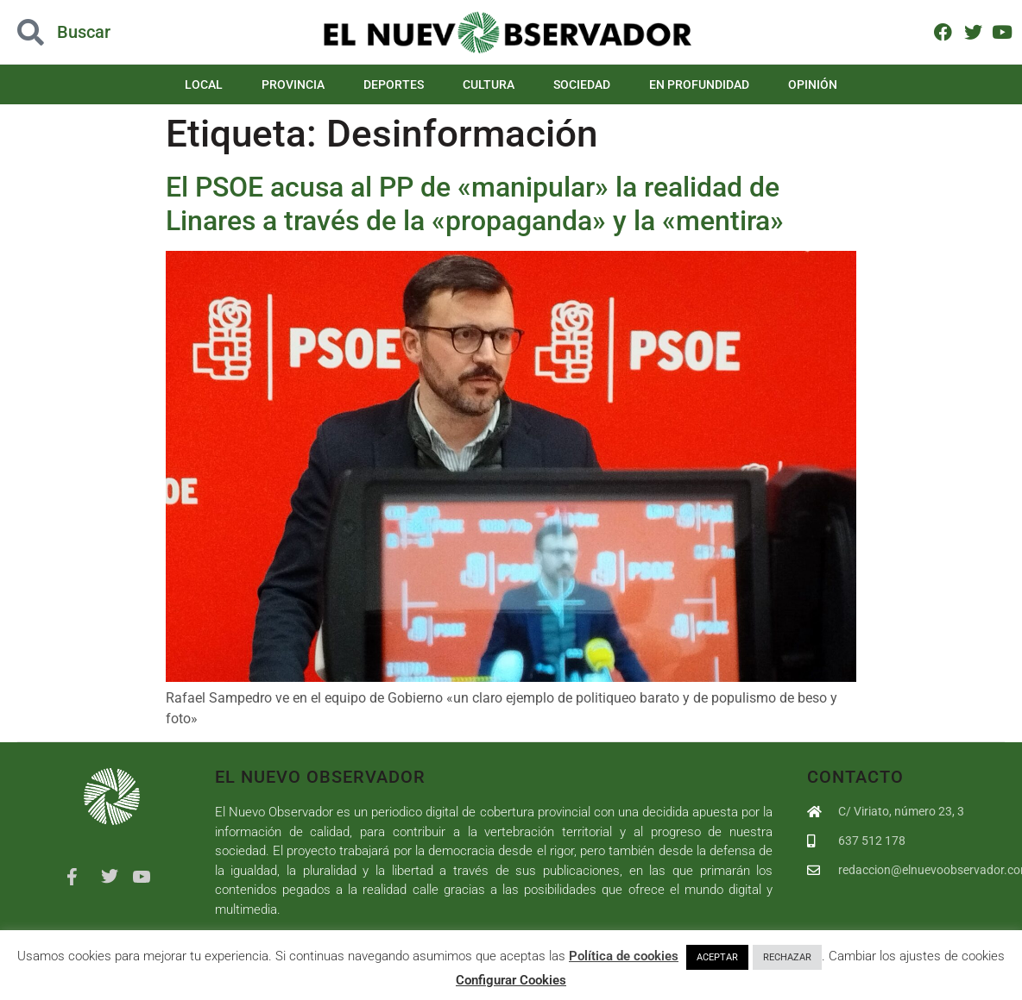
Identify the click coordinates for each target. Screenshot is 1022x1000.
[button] (102, 32)
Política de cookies (623, 956)
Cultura (488, 84)
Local (204, 84)
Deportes (393, 84)
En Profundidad (699, 84)
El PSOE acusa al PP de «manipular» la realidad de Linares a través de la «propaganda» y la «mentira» (475, 203)
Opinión (812, 84)
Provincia (293, 84)
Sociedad (581, 84)
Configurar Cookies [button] (511, 980)
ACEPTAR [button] (717, 957)
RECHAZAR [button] (787, 957)
